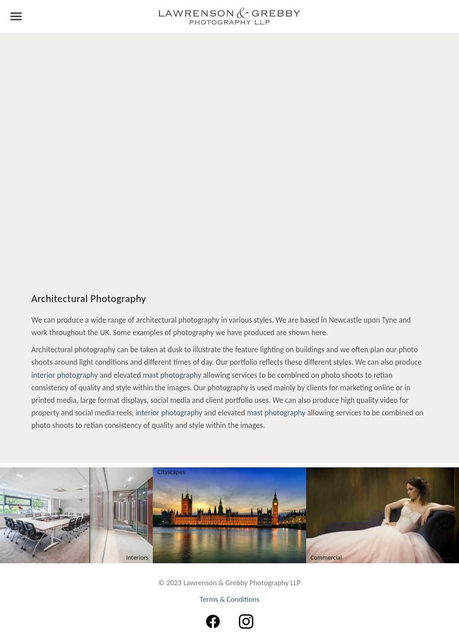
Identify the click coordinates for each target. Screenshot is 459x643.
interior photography (64, 375)
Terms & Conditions (229, 599)
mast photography (172, 375)
